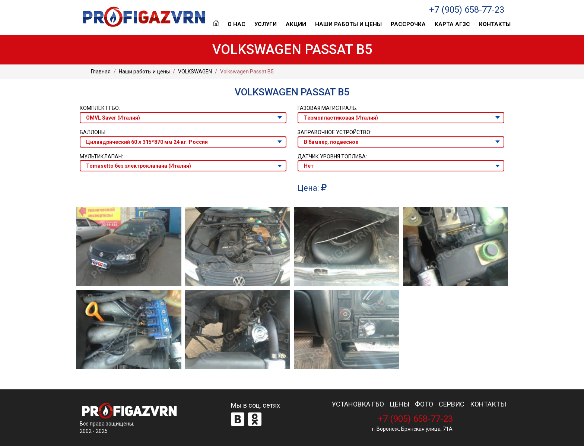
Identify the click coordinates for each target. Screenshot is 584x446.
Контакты (495, 24)
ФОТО (424, 404)
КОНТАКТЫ (488, 404)
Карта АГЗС (452, 24)
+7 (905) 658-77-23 (466, 9)
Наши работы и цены (348, 24)
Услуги (265, 24)
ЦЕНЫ (399, 404)
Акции (296, 24)
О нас (236, 24)
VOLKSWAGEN (195, 72)
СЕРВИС (451, 404)
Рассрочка (408, 24)
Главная (216, 24)
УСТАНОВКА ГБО (358, 404)
